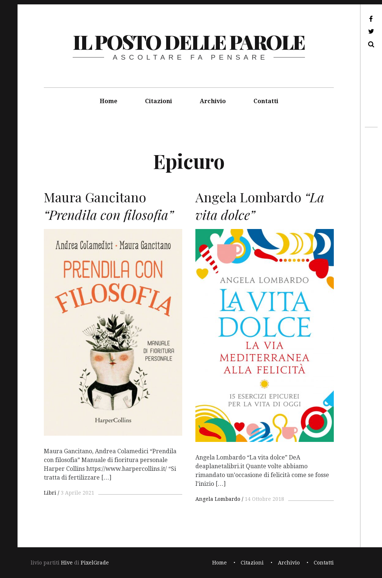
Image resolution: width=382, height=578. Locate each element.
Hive (67, 563)
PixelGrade (95, 563)
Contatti (265, 101)
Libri (50, 493)
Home (108, 101)
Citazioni (158, 101)
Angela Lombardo (217, 499)
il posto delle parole (189, 42)
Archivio (213, 101)
